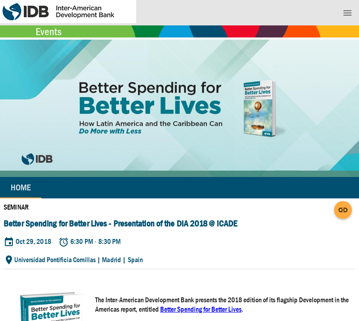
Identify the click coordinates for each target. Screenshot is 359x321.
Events (48, 31)
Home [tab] (21, 187)
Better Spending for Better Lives (201, 309)
